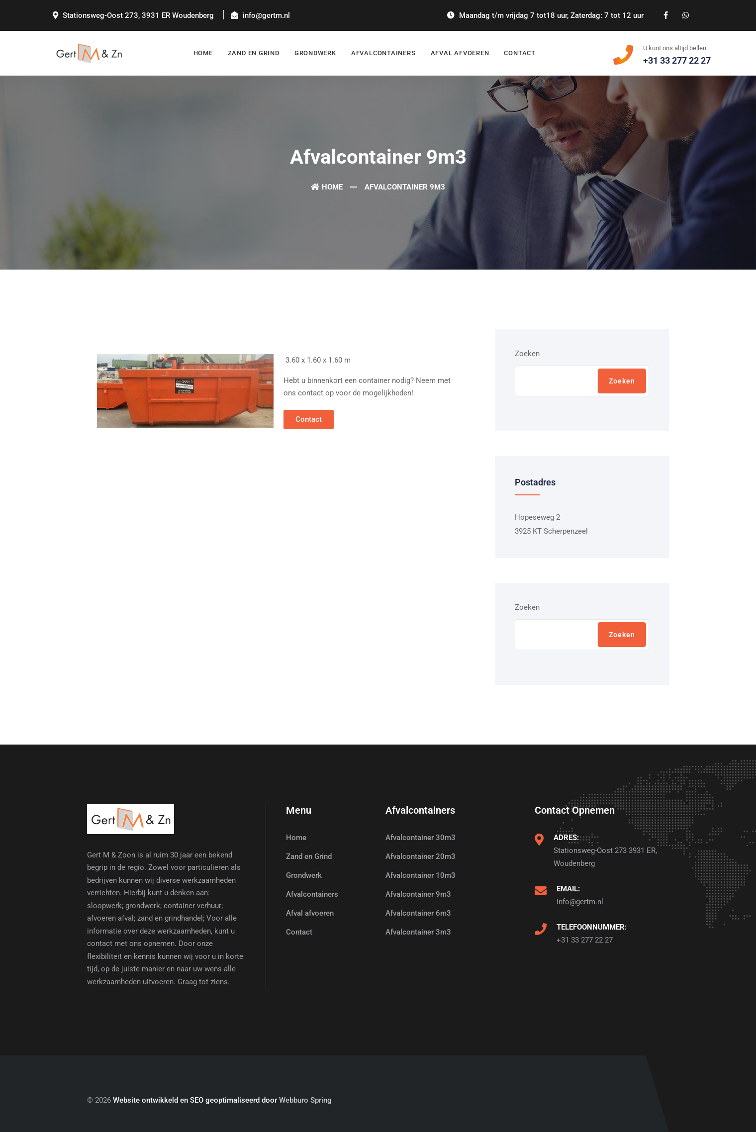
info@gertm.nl (580, 901)
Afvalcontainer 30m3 (420, 837)
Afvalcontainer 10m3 (420, 875)
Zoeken (527, 353)
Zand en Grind (254, 53)
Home (203, 53)
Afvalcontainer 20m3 (420, 856)
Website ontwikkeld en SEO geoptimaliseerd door (222, 1100)
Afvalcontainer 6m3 (418, 913)
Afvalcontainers (383, 53)
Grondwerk (315, 53)
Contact (519, 53)
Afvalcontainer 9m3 (418, 894)
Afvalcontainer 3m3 (418, 932)
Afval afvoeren (460, 53)
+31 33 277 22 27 (585, 940)
